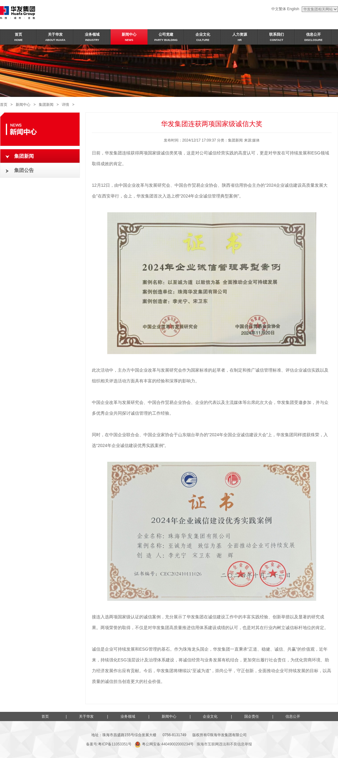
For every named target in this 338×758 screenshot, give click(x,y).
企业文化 (210, 716)
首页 (3, 104)
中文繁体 (278, 9)
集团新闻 (46, 104)
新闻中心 (23, 104)
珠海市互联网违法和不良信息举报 (224, 744)
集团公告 (24, 170)
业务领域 (127, 716)
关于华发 (86, 716)
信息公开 (292, 716)
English (293, 9)
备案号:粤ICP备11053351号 (109, 744)
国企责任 (251, 716)
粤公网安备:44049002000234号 (164, 744)
